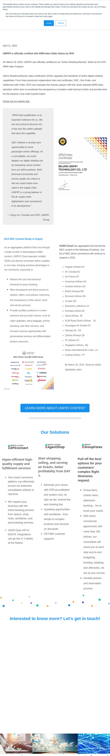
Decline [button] (61, 23)
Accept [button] (49, 23)
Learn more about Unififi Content (55, 408)
